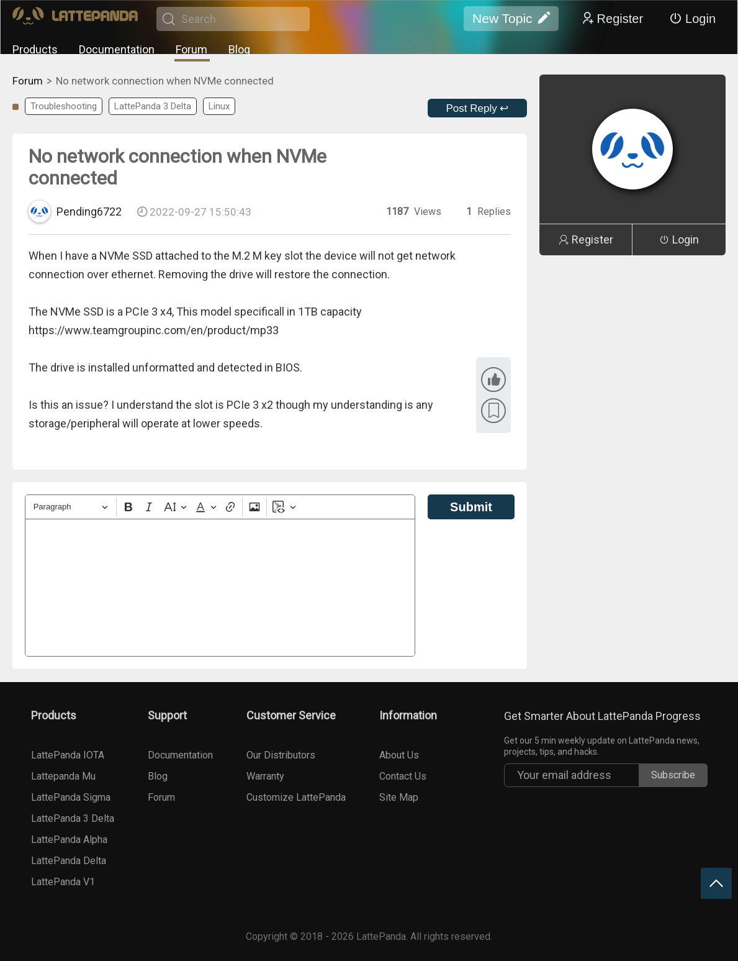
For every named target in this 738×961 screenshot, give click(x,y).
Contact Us (402, 776)
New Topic (511, 18)
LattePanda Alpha (69, 839)
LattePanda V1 (63, 882)
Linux (219, 106)
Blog (239, 49)
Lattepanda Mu (63, 776)
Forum (191, 49)
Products (35, 49)
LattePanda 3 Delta (152, 106)
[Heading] (71, 507)
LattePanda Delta (68, 861)
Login (692, 18)
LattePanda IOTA (67, 755)
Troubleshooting (63, 106)
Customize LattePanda (296, 797)
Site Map (398, 797)
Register (612, 18)
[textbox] (220, 587)
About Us (399, 755)
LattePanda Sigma (70, 797)
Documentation (117, 49)
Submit (471, 507)
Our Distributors (280, 755)
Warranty (265, 776)
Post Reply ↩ (477, 108)
